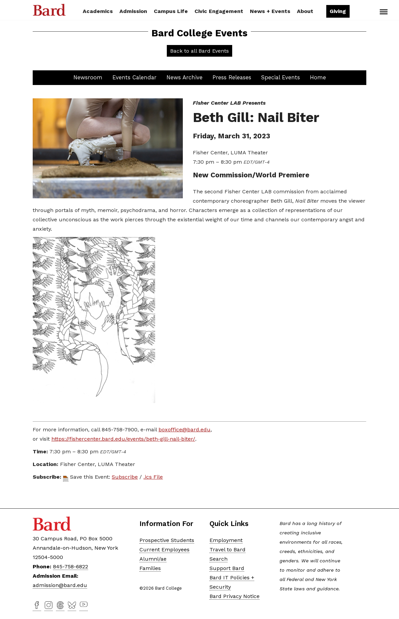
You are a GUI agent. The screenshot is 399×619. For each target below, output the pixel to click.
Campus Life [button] (171, 11)
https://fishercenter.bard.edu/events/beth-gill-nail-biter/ (123, 439)
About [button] (305, 11)
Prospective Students (166, 540)
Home (318, 77)
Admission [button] (133, 11)
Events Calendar (134, 77)
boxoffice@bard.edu (184, 429)
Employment (226, 540)
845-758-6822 (70, 566)
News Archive (184, 77)
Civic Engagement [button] (218, 11)
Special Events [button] (280, 77)
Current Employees (164, 549)
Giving (338, 11)
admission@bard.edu (60, 585)
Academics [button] (98, 11)
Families (150, 568)
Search (360, 12)
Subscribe (125, 477)
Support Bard (227, 568)
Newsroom (87, 77)
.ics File (153, 477)
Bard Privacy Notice (235, 596)
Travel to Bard (228, 549)
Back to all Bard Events (199, 51)
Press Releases (232, 77)
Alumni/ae (152, 559)
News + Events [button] (270, 11)
